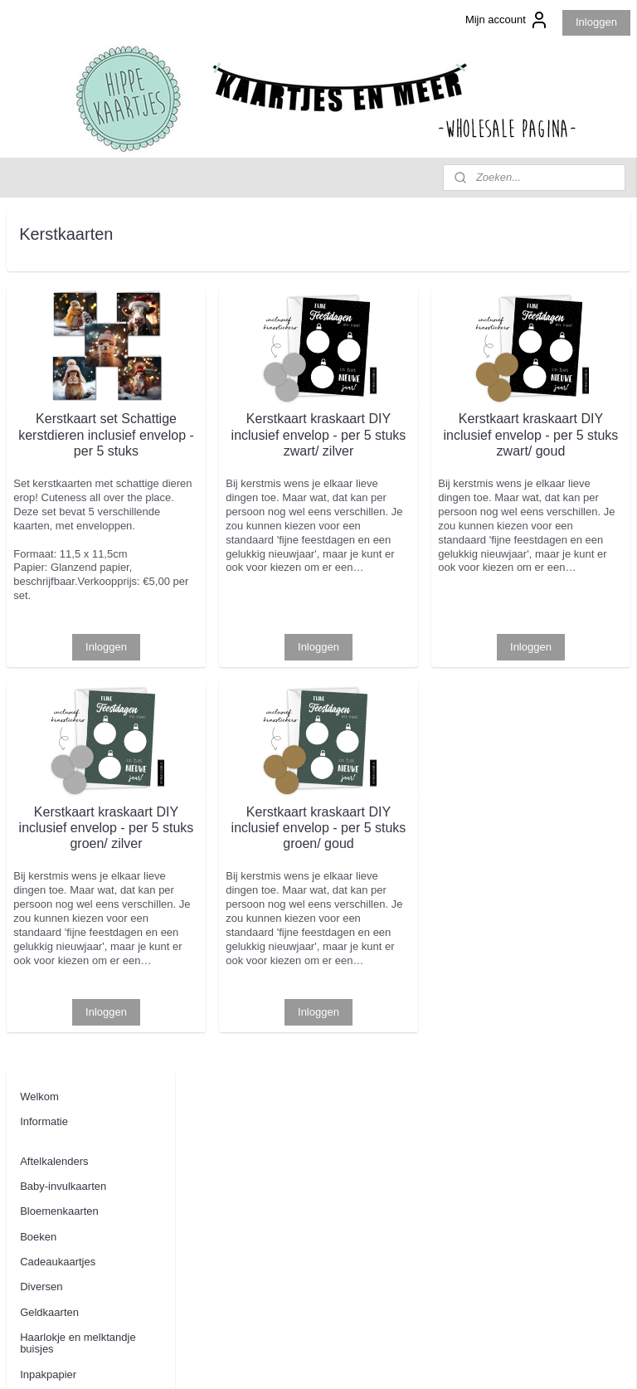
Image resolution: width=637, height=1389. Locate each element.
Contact (38, 891)
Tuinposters (47, 776)
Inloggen (596, 22)
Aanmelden (47, 1276)
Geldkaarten (49, 451)
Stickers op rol (54, 725)
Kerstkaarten (50, 600)
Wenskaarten (51, 801)
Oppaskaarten (54, 676)
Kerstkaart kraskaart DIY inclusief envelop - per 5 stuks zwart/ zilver (409, 443)
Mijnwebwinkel (499, 1358)
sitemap (287, 1358)
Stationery (44, 700)
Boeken (38, 375)
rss (316, 1358)
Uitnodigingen (53, 852)
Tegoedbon (46, 751)
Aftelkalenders (54, 300)
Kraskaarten (49, 651)
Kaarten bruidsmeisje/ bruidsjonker (72, 569)
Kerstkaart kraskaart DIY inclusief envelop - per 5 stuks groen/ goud (409, 880)
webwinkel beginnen (371, 1358)
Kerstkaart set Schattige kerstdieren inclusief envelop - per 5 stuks (258, 443)
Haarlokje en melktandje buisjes (77, 482)
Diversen (41, 426)
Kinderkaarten (53, 625)
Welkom (39, 235)
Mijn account (507, 20)
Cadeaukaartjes (57, 400)
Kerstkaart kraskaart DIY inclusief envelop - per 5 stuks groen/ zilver (257, 880)
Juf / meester (51, 538)
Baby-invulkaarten (63, 325)
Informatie (44, 261)
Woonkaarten (52, 827)
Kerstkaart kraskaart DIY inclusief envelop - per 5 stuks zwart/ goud (561, 443)
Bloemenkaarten (59, 350)
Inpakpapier (48, 513)
